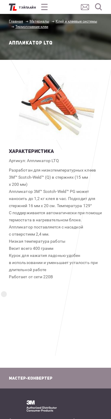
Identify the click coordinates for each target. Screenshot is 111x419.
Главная (16, 21)
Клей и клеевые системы (76, 21)
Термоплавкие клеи (31, 27)
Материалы (39, 21)
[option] (58, 104)
